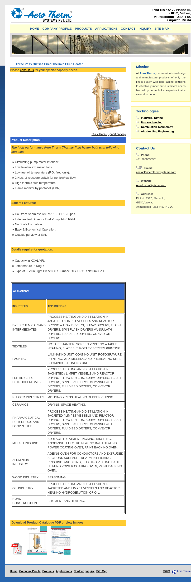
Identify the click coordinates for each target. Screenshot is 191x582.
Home (13, 571)
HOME (34, 28)
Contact (79, 571)
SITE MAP (161, 28)
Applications (64, 571)
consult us (27, 70)
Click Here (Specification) (108, 134)
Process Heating (151, 122)
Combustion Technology (157, 126)
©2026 (166, 571)
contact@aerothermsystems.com (156, 172)
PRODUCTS (83, 28)
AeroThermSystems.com (151, 185)
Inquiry (90, 571)
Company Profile (29, 571)
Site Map (101, 571)
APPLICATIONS (106, 28)
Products (48, 571)
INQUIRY (145, 28)
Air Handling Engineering (157, 131)
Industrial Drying (152, 117)
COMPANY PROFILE (57, 28)
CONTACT (128, 28)
